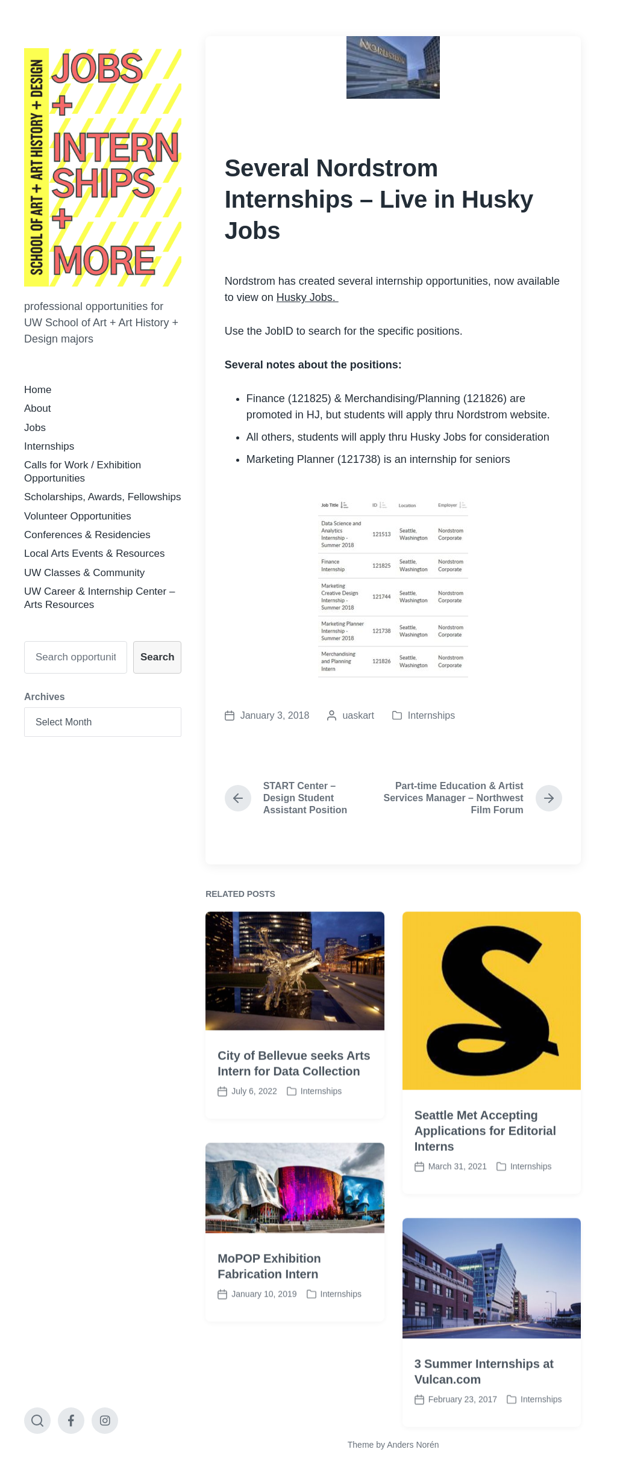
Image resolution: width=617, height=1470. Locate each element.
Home (37, 389)
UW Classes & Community (84, 572)
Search (157, 657)
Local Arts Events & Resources (94, 553)
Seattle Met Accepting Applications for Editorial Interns (485, 1166)
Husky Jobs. (308, 297)
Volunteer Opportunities (77, 516)
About (37, 408)
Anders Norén (413, 1445)
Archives (44, 697)
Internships (49, 446)
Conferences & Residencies (87, 535)
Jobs (35, 427)
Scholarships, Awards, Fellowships (102, 497)
